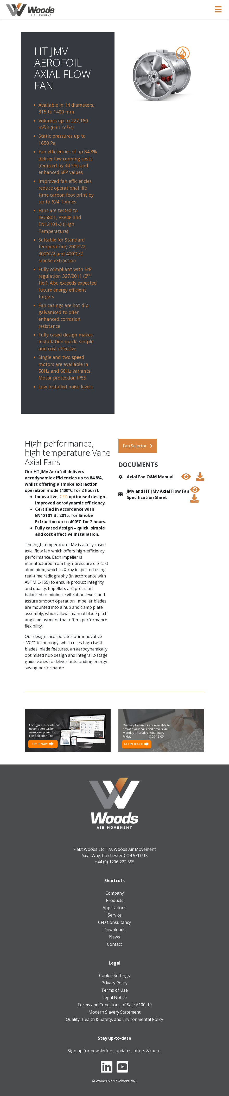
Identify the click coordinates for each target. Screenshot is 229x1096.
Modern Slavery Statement (114, 1012)
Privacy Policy (114, 983)
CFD (64, 496)
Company (114, 893)
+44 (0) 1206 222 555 (115, 862)
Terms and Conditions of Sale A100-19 (114, 1005)
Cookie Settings (114, 975)
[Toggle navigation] (218, 9)
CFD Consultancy (114, 922)
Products (114, 900)
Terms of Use (114, 990)
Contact (114, 944)
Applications (114, 908)
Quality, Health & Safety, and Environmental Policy (114, 1019)
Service (115, 915)
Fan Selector (137, 446)
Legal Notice (114, 997)
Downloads (114, 929)
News (114, 937)
